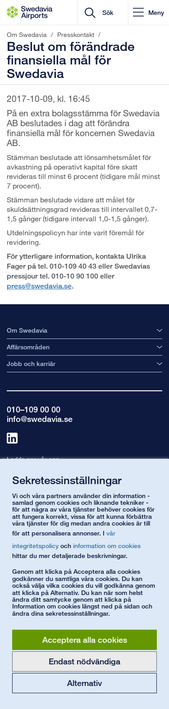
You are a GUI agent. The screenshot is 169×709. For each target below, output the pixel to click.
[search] (110, 13)
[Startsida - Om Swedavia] (29, 12)
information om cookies (107, 545)
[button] (148, 12)
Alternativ (84, 683)
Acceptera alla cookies (84, 640)
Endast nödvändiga (84, 661)
